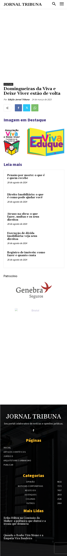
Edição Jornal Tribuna (18, 99)
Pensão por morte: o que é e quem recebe (26, 177)
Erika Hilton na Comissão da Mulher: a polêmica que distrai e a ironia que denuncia (25, 521)
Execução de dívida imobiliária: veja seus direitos (22, 236)
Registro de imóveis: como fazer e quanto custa (26, 254)
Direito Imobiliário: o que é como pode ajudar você (25, 196)
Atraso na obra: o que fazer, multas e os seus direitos (23, 217)
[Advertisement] (33, 44)
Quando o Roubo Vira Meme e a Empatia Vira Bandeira (23, 537)
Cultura (8, 84)
